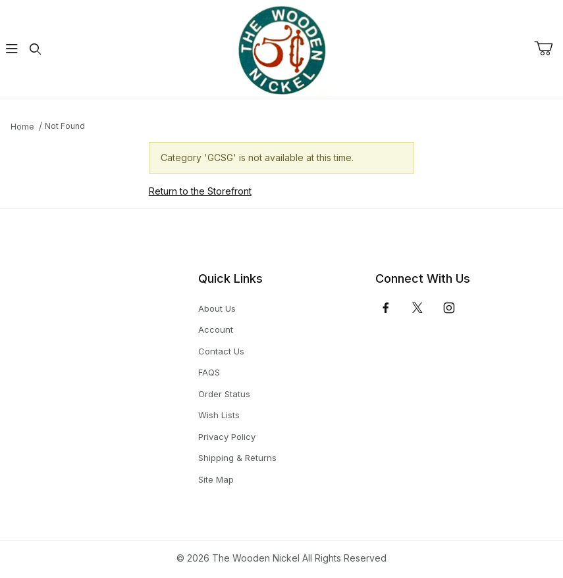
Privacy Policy (226, 436)
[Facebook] (385, 307)
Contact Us (221, 351)
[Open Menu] (12, 49)
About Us (217, 308)
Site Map (216, 479)
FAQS (209, 372)
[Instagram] (449, 307)
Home (22, 127)
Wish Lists (219, 415)
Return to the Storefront (200, 191)
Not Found (65, 126)
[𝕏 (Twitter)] (417, 307)
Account (215, 329)
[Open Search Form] (35, 49)
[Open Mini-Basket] (548, 48)
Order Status (224, 394)
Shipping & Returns (237, 457)
